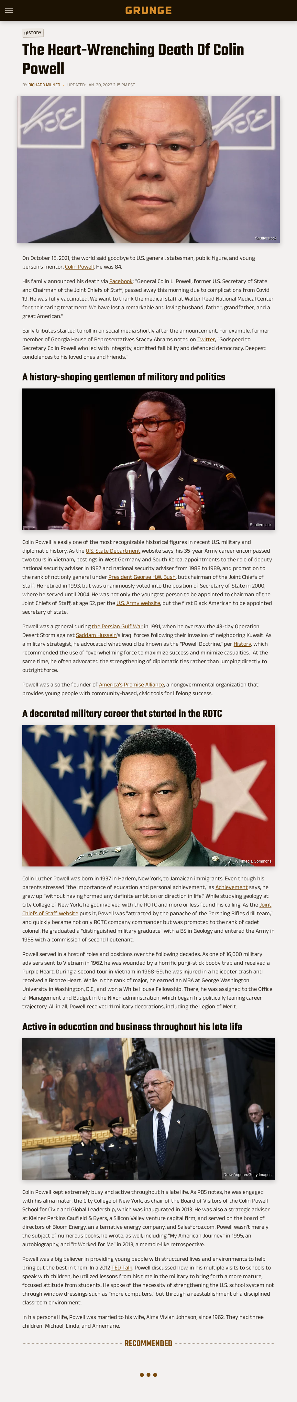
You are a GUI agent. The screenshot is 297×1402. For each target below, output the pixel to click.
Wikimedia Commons (253, 861)
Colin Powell (79, 266)
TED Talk (121, 1267)
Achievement (231, 887)
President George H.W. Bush (142, 577)
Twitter (206, 339)
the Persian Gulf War (117, 626)
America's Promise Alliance (131, 684)
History (32, 32)
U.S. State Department (113, 550)
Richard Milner (44, 84)
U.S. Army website (138, 603)
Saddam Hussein (96, 635)
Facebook (121, 281)
